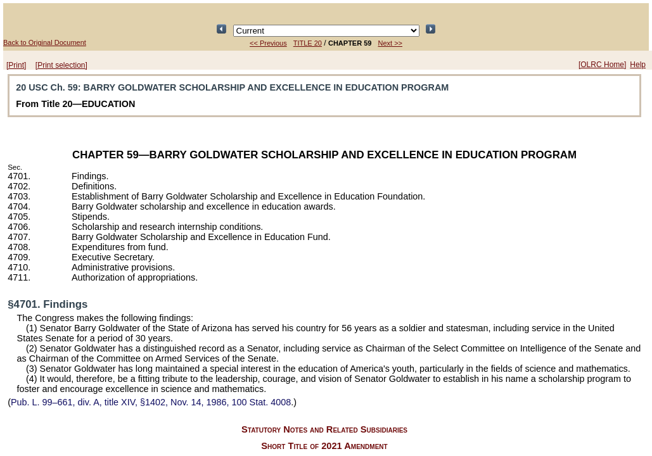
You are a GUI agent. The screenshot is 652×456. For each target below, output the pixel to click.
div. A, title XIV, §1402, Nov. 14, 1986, (151, 402)
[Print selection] (61, 65)
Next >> (390, 43)
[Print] (16, 65)
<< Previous (268, 43)
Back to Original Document (44, 42)
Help (638, 64)
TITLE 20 (307, 43)
